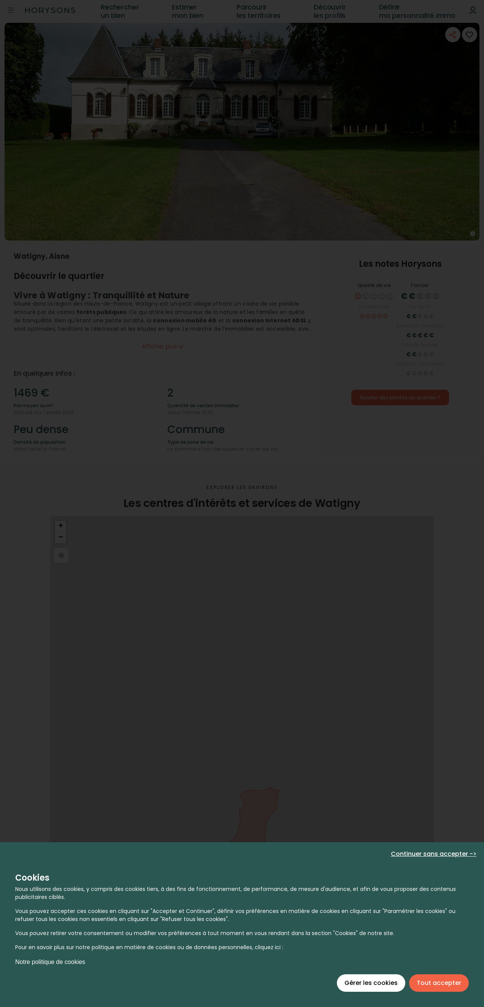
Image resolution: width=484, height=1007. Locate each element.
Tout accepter (439, 982)
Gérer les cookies (371, 982)
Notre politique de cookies (50, 962)
